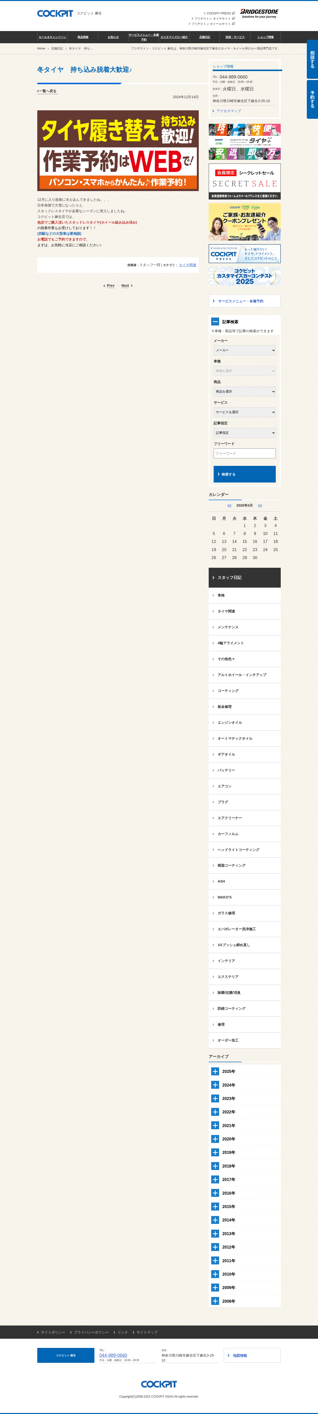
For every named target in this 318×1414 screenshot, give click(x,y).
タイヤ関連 (187, 265)
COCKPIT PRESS (221, 13)
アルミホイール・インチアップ (242, 675)
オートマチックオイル (235, 738)
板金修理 (225, 707)
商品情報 (83, 37)
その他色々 (226, 659)
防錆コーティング (231, 1008)
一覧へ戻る (47, 91)
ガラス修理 (226, 913)
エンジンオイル (230, 723)
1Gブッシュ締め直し (234, 945)
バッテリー (226, 770)
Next (125, 285)
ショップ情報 (265, 37)
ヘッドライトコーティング (238, 850)
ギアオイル (226, 754)
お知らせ (113, 37)
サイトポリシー (53, 1332)
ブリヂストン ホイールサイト (213, 24)
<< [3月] (229, 505)
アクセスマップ (229, 111)
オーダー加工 (228, 1040)
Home (41, 48)
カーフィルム (228, 834)
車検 (221, 595)
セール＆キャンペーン (52, 37)
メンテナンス (228, 627)
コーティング (228, 691)
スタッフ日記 (229, 577)
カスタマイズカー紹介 (174, 37)
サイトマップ (147, 1332)
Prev (110, 285)
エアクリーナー (230, 818)
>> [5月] (260, 505)
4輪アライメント (231, 643)
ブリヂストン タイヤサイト (214, 18)
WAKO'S (225, 897)
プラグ (223, 802)
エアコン (225, 786)
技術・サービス (235, 37)
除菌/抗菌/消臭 (229, 993)
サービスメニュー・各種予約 (144, 37)
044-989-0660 (113, 1355)
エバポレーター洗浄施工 (237, 929)
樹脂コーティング (231, 865)
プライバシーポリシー (91, 1332)
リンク (123, 1332)
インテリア (226, 961)
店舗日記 (204, 37)
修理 (221, 1024)
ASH (221, 881)
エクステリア (228, 977)
